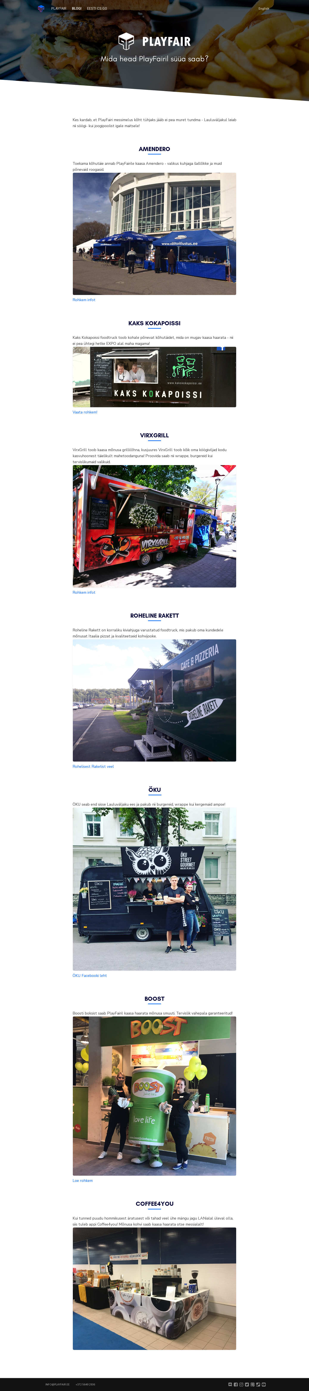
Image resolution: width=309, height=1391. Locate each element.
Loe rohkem (83, 1180)
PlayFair (58, 8)
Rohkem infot (84, 299)
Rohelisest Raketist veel (93, 766)
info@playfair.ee (57, 1384)
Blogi (76, 8)
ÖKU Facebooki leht (90, 975)
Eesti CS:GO (97, 8)
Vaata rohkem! (85, 412)
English (264, 8)
